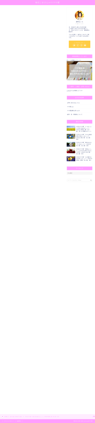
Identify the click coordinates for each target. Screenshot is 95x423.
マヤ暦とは (70, 106)
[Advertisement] (32, 345)
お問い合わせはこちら (73, 102)
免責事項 (19, 421)
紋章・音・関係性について (74, 114)
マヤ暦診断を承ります (73, 110)
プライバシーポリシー (9, 421)
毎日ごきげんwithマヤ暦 (47, 2)
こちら (69, 90)
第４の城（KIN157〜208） (9, 10)
